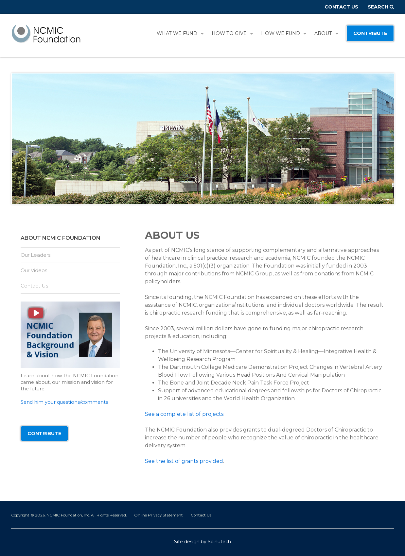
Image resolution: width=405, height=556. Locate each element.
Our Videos (34, 270)
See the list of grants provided (184, 461)
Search (381, 7)
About (326, 33)
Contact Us (341, 7)
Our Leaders (35, 255)
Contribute (370, 33)
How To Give (232, 33)
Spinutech (219, 542)
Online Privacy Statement (158, 515)
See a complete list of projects (184, 414)
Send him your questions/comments (64, 402)
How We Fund (284, 33)
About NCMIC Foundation (60, 238)
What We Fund (180, 33)
